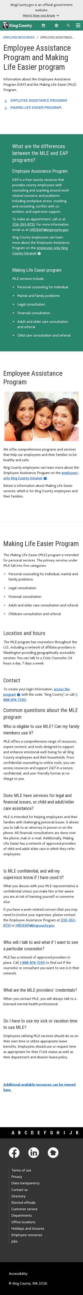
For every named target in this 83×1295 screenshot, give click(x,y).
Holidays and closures (27, 1228)
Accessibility (18, 1274)
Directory (18, 1196)
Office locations (23, 1222)
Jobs (14, 1241)
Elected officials (23, 1202)
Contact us (19, 1190)
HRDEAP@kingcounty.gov (48, 230)
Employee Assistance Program (38, 100)
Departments (21, 1215)
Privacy (16, 1177)
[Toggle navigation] (78, 25)
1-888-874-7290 (32, 962)
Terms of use (21, 1170)
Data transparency (25, 1183)
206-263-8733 (23, 224)
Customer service (24, 1209)
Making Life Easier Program (35, 107)
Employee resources (19, 37)
